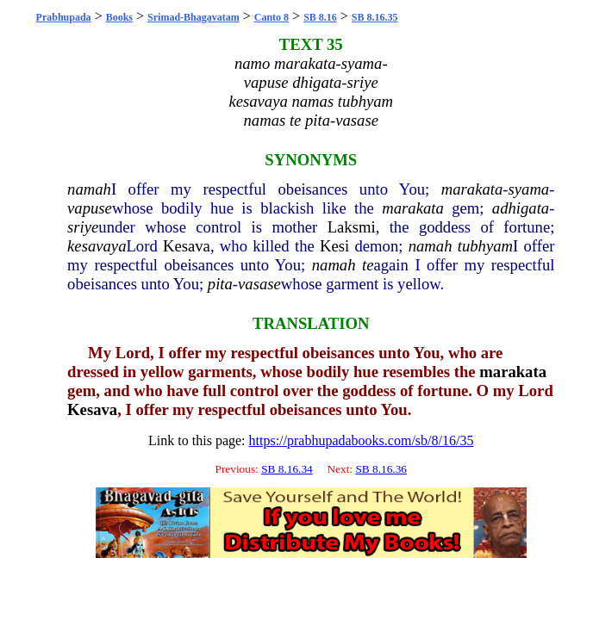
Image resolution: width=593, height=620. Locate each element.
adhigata (520, 208)
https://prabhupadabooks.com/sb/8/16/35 (361, 440)
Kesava (186, 246)
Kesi (334, 246)
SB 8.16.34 (287, 468)
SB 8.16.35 (375, 17)
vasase (259, 284)
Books (119, 17)
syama (529, 189)
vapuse (89, 208)
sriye (82, 227)
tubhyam (485, 246)
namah (89, 189)
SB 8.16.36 (381, 468)
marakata (472, 189)
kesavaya (96, 246)
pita (220, 284)
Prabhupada (63, 17)
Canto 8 (271, 17)
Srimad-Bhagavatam (193, 17)
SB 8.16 (320, 17)
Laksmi (352, 227)
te (367, 265)
